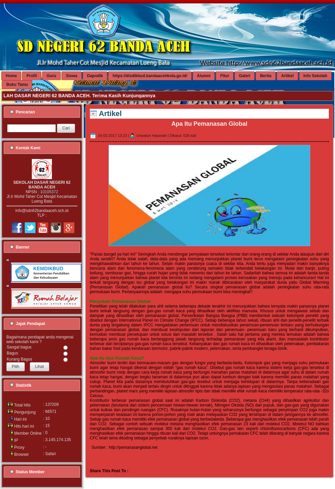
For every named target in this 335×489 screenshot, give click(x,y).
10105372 (49, 191)
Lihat (39, 366)
